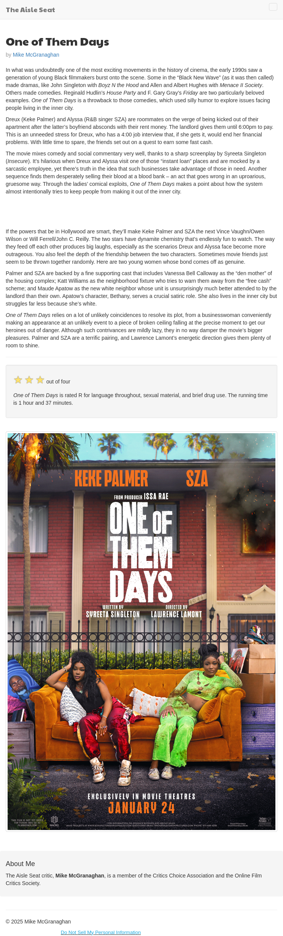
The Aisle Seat (30, 9)
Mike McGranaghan (36, 55)
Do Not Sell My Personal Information (101, 932)
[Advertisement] (95, 210)
